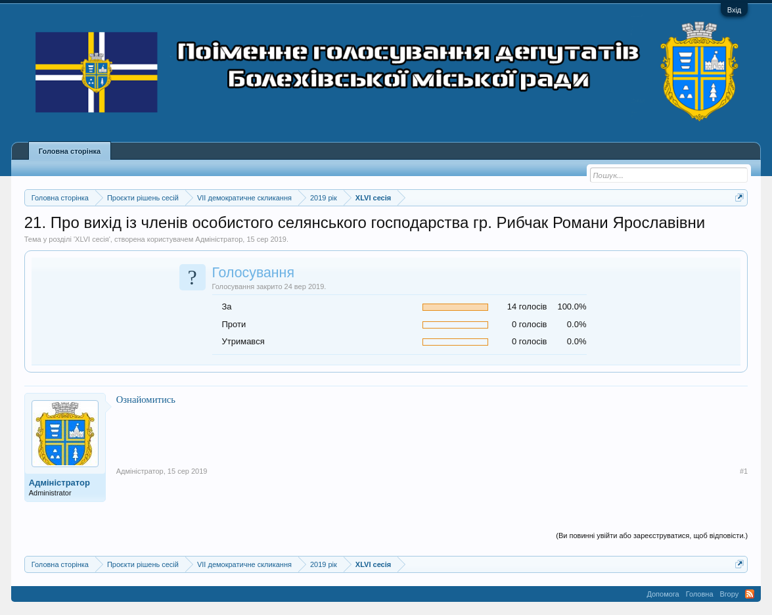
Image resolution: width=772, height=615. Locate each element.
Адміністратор (218, 239)
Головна (700, 594)
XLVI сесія (92, 239)
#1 (744, 471)
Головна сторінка (70, 151)
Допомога (663, 594)
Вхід (734, 10)
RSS (749, 594)
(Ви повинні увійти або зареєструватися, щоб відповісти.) (652, 535)
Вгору (729, 594)
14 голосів (527, 306)
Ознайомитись (145, 399)
